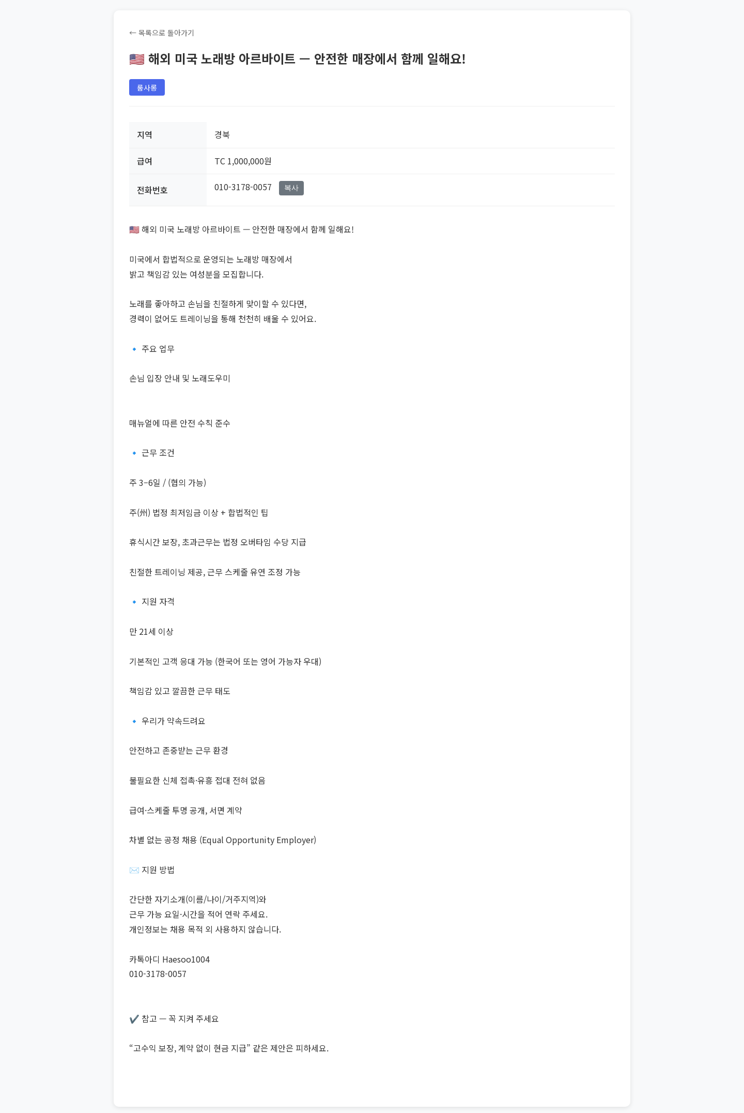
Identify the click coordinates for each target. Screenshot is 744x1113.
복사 (291, 188)
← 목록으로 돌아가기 (161, 32)
